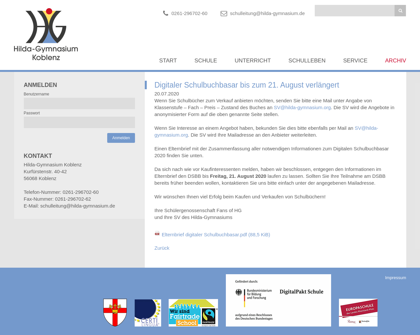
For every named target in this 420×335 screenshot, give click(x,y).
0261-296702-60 (190, 13)
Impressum (395, 277)
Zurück (162, 248)
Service (355, 61)
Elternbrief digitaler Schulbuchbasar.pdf (216, 234)
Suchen (400, 10)
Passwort (32, 113)
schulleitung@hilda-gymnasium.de (267, 13)
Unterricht (253, 61)
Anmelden (121, 138)
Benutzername (36, 94)
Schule (205, 61)
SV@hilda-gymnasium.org (302, 107)
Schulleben (307, 61)
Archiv (395, 61)
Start (168, 61)
